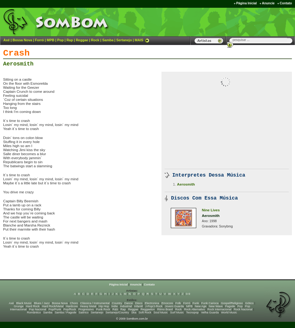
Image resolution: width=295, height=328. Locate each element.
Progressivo (85, 309)
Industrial (126, 306)
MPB (50, 40)
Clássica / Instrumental (94, 303)
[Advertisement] (75, 266)
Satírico (83, 312)
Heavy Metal (88, 306)
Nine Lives (211, 210)
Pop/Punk (54, 309)
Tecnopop (192, 312)
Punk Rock (103, 309)
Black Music (24, 303)
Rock (95, 40)
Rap (69, 40)
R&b (115, 309)
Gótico (249, 303)
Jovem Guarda (174, 306)
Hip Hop (104, 306)
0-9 (188, 293)
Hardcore (72, 306)
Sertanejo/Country (117, 312)
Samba (107, 40)
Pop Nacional (37, 309)
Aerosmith (18, 64)
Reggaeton (148, 309)
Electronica (152, 303)
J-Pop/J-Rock (153, 306)
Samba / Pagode (65, 312)
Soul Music (161, 312)
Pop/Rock (69, 309)
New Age (200, 306)
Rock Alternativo (194, 309)
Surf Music (177, 312)
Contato (286, 3)
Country (117, 303)
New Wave (216, 306)
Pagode (230, 306)
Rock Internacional (219, 309)
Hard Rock (32, 306)
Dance (129, 303)
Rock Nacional (243, 309)
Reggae (82, 40)
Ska (133, 312)
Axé (6, 40)
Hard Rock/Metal (52, 306)
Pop (60, 40)
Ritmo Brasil (165, 309)
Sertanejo (124, 40)
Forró (39, 40)
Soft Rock (145, 312)
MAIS (142, 40)
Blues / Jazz (42, 303)
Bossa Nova (22, 40)
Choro (74, 303)
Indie (114, 306)
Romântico (34, 312)
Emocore (167, 303)
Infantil (138, 306)
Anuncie (268, 3)
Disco (138, 303)
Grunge (19, 306)
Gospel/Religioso (232, 303)
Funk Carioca (209, 303)
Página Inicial (246, 3)
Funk (196, 303)
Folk (178, 303)
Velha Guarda (210, 312)
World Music (229, 312)
